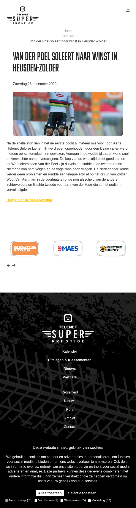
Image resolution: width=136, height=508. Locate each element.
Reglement (69, 392)
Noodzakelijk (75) (18, 500)
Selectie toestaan (82, 493)
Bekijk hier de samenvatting (29, 200)
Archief (69, 418)
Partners (70, 377)
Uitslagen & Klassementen (70, 360)
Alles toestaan (50, 493)
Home (68, 31)
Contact (70, 427)
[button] (8, 265)
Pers (69, 409)
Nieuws (68, 36)
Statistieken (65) (73, 500)
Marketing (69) (99, 500)
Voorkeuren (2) (46, 500)
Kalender (69, 351)
